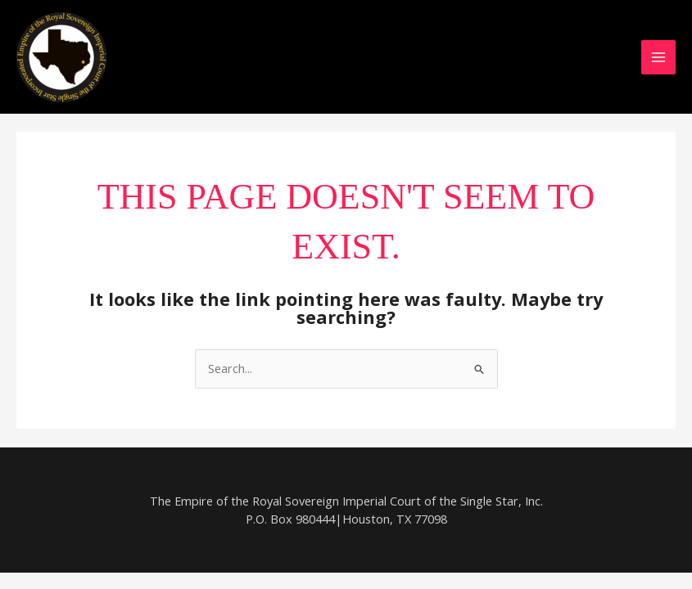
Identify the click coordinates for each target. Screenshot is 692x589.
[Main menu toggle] (658, 57)
